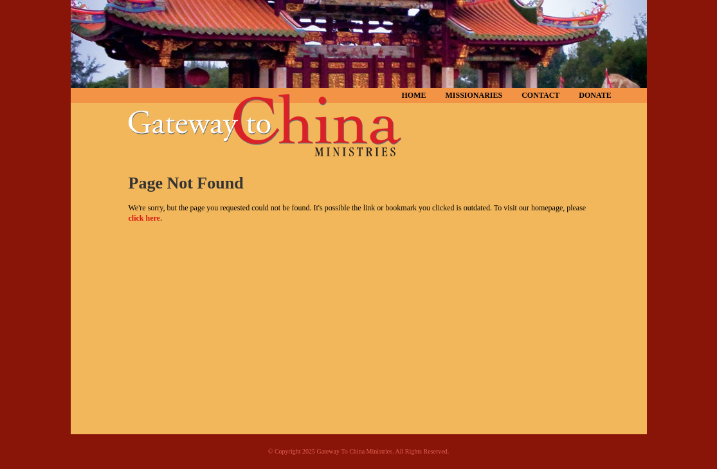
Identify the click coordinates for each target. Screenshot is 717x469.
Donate (595, 95)
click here (144, 218)
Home (414, 95)
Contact (540, 95)
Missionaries (474, 95)
